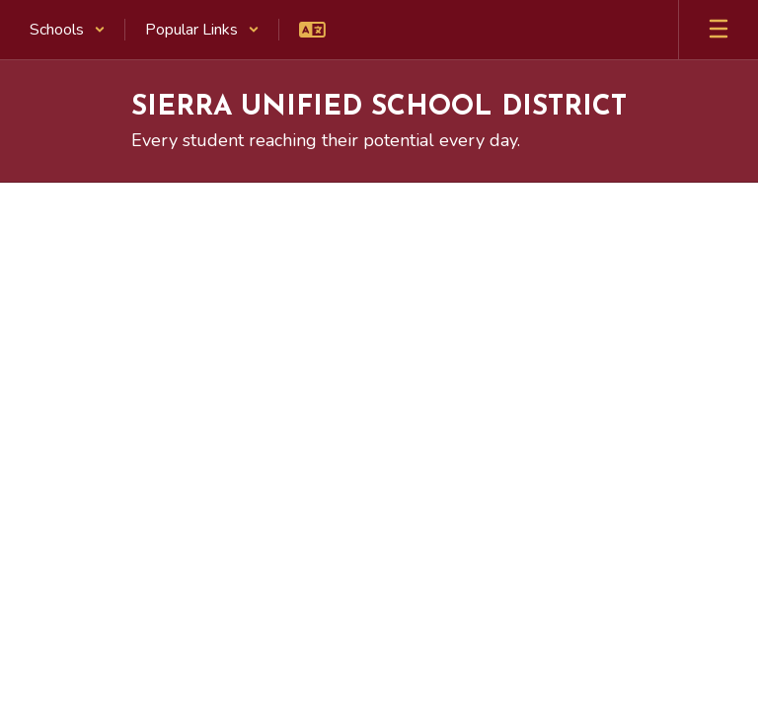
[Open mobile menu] (718, 29)
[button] (67, 29)
